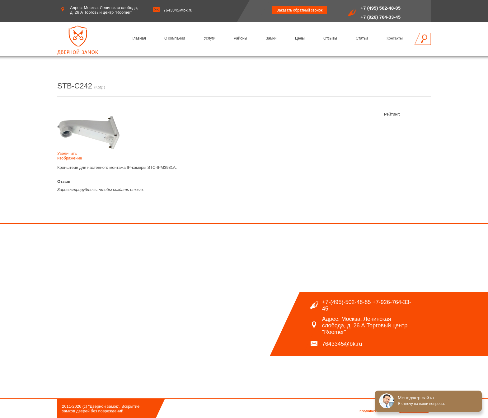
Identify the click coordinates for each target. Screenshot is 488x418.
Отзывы (330, 38)
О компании (174, 38)
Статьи (362, 38)
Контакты (395, 38)
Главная (139, 38)
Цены (300, 38)
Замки (271, 38)
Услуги (209, 38)
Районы (240, 38)
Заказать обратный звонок (299, 10)
